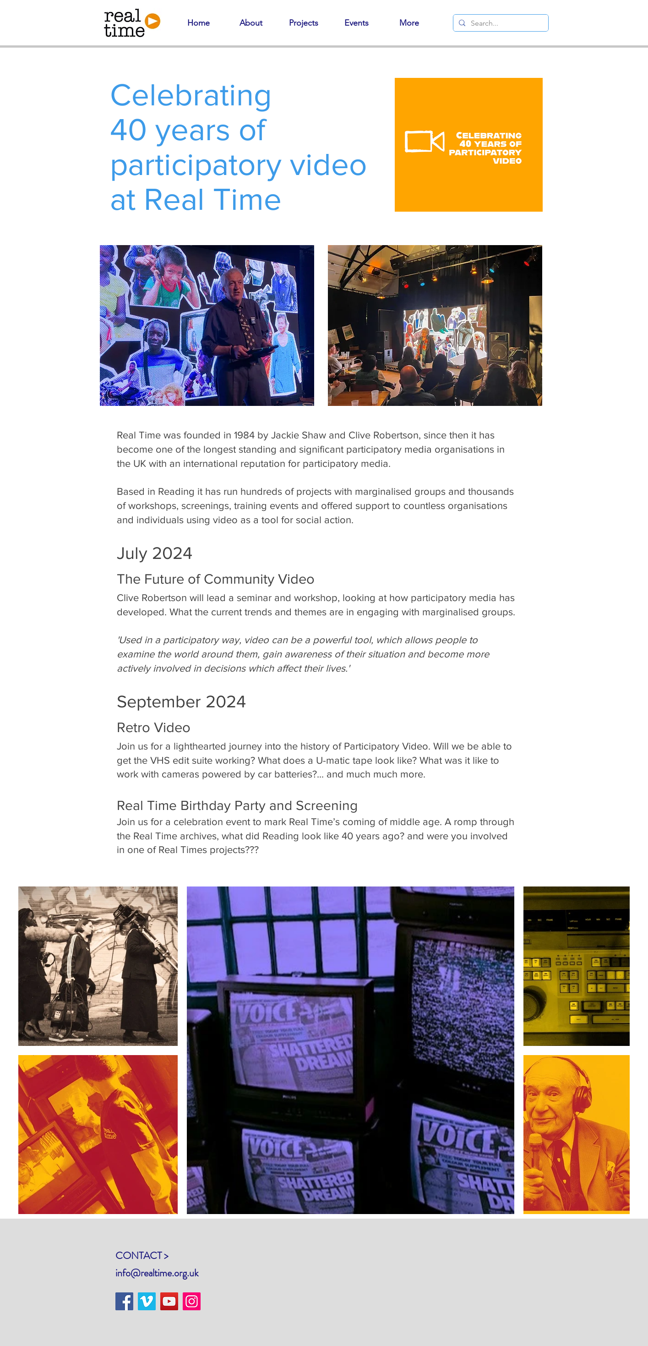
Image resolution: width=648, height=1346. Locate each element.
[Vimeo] (147, 1301)
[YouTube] (169, 1301)
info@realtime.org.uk (156, 1273)
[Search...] (500, 23)
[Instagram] (192, 1301)
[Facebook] (124, 1301)
